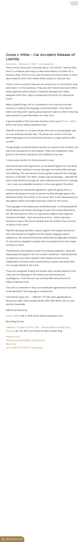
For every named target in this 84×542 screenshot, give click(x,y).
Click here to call (12, 539)
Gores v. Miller (69, 121)
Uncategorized (46, 64)
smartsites (11, 64)
